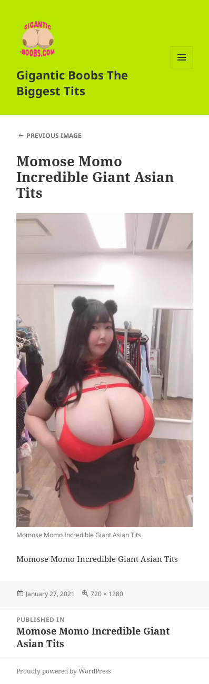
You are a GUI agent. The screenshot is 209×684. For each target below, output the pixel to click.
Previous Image (54, 135)
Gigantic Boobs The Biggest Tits (72, 82)
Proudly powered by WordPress (63, 671)
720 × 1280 (107, 593)
